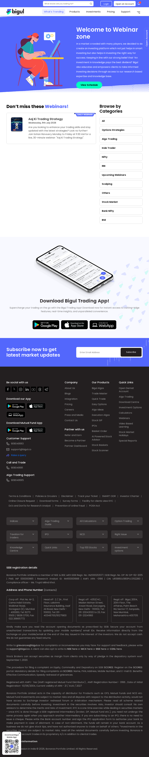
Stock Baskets (100, 445)
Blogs (68, 393)
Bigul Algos (98, 388)
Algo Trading (109, 139)
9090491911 (17, 467)
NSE (69, 649)
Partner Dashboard (76, 446)
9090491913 (17, 443)
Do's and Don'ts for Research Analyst (30, 505)
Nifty (105, 157)
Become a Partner (75, 440)
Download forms (48, 501)
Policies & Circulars (46, 496)
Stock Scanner (100, 450)
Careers (69, 409)
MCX (84, 649)
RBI (103, 166)
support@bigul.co (21, 449)
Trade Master (99, 393)
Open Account (146, 38)
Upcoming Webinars (114, 175)
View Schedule (89, 85)
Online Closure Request (22, 501)
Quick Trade (99, 399)
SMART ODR (109, 496)
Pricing (111, 11)
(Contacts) (50, 590)
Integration (71, 399)
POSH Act (94, 505)
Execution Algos (101, 415)
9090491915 (17, 480)
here (74, 649)
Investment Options (130, 407)
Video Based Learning (126, 425)
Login (106, 3)
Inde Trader (109, 148)
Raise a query (18, 455)
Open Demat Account (126, 389)
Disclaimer (67, 496)
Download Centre (129, 402)
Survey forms (70, 501)
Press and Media (74, 415)
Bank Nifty (108, 211)
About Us (70, 388)
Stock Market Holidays (126, 433)
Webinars (124, 418)
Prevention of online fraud (70, 505)
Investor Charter (129, 496)
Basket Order (99, 431)
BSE (104, 220)
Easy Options (99, 404)
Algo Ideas (98, 409)
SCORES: (108, 667)
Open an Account (125, 3)
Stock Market (110, 202)
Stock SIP (97, 420)
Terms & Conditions (20, 496)
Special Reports (128, 440)
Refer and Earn (73, 435)
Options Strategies (113, 130)
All (103, 121)
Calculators (125, 412)
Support (125, 11)
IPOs (94, 425)
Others (106, 193)
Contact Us (71, 420)
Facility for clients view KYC (97, 501)
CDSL (113, 649)
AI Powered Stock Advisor (102, 438)
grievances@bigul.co (28, 645)
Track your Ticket (88, 496)
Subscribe (131, 352)
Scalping (107, 184)
